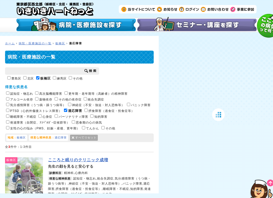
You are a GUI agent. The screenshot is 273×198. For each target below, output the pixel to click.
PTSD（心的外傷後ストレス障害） (34, 111)
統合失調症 (94, 99)
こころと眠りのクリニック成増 (78, 160)
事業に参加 (242, 9)
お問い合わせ (215, 9)
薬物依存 (43, 99)
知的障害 (98, 116)
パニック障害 (139, 105)
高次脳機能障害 (48, 93)
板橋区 (60, 43)
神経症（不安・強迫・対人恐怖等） (96, 105)
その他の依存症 (68, 99)
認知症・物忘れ (19, 93)
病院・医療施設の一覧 (35, 43)
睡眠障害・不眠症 (21, 116)
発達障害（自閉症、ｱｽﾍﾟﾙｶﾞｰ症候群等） (38, 122)
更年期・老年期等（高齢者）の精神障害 (96, 93)
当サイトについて (138, 9)
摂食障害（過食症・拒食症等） (109, 111)
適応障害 (73, 111)
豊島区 (14, 78)
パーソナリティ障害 (71, 116)
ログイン (189, 9)
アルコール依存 (19, 99)
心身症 (45, 116)
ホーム (10, 43)
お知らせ (167, 9)
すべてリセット (86, 137)
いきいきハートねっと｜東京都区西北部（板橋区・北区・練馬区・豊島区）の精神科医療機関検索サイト (55, 9)
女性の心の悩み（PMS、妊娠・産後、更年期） (43, 128)
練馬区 (60, 78)
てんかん (90, 128)
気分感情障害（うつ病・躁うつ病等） (36, 105)
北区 (28, 78)
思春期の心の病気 (87, 122)
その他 (76, 78)
